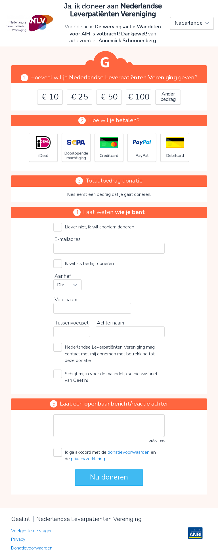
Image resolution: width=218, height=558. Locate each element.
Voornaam (65, 299)
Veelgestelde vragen (32, 531)
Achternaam (110, 322)
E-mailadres (67, 239)
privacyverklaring (88, 458)
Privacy (18, 539)
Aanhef (62, 276)
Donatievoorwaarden (31, 548)
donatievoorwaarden (129, 452)
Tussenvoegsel (71, 322)
